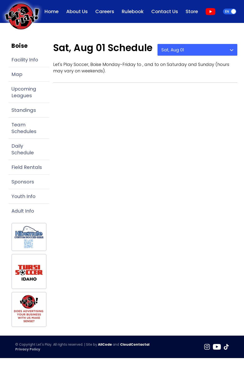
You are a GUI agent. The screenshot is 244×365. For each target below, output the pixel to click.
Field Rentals (26, 167)
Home (52, 11)
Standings (23, 110)
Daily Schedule (22, 149)
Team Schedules (23, 128)
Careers (104, 11)
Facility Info (24, 59)
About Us (77, 11)
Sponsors (22, 181)
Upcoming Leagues (23, 92)
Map (16, 74)
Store (192, 11)
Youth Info (23, 196)
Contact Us (164, 11)
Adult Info (22, 211)
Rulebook (133, 11)
